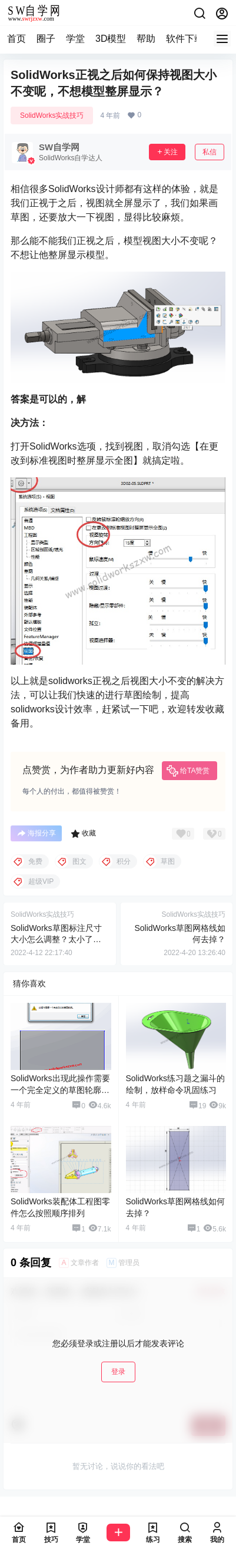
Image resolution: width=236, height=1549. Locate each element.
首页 (16, 39)
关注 (167, 152)
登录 (118, 1372)
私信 (209, 152)
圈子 (45, 39)
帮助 (146, 39)
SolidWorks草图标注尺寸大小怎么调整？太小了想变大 (56, 939)
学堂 (75, 39)
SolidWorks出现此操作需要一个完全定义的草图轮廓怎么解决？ (60, 1090)
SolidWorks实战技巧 (52, 115)
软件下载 (185, 39)
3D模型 (110, 39)
